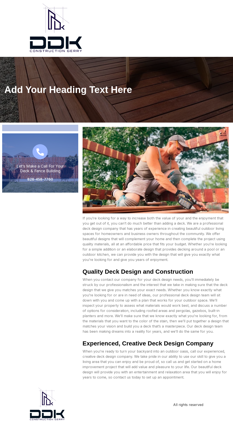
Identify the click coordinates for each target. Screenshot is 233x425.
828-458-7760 (40, 179)
